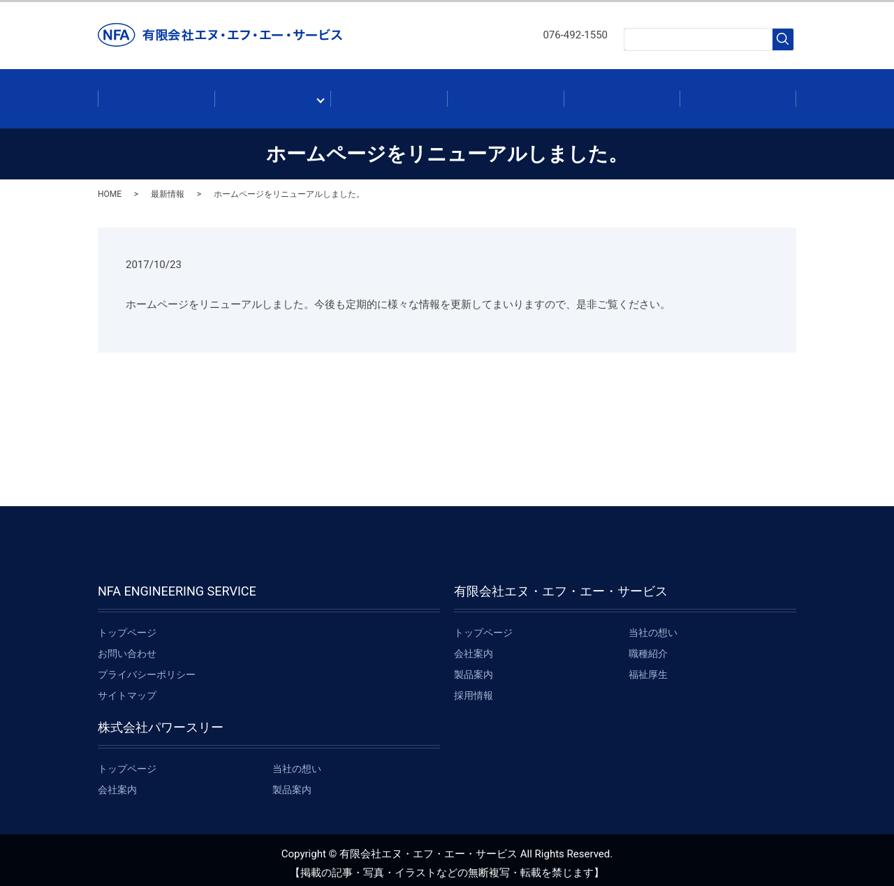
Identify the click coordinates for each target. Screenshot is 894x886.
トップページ (127, 625)
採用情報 (622, 95)
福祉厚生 (648, 667)
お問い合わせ (738, 95)
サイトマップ (127, 688)
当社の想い (653, 625)
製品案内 (388, 95)
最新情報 (505, 95)
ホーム (156, 95)
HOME (110, 187)
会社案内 (272, 95)
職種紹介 (648, 646)
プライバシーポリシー (147, 667)
